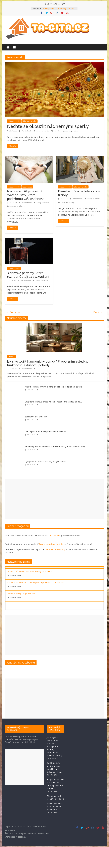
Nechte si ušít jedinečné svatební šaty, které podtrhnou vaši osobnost (25, 195)
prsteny (75, 131)
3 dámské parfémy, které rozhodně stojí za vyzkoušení (28, 275)
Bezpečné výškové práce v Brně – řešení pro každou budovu (53, 401)
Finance (11, 356)
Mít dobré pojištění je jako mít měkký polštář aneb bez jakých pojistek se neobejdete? (47, 569)
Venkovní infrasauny (55, 549)
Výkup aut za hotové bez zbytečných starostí (46, 461)
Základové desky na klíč (36, 416)
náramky (67, 131)
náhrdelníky (58, 131)
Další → (98, 312)
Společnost (27, 187)
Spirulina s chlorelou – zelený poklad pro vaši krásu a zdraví (35, 591)
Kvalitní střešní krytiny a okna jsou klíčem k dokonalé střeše (53, 386)
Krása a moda (13, 121)
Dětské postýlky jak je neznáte (21, 602)
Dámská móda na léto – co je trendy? (79, 193)
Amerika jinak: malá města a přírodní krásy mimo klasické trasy (55, 446)
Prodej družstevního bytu (51, 544)
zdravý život (55, 535)
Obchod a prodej (29, 121)
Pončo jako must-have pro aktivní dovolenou (46, 431)
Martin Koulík (26, 131)
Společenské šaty (67, 202)
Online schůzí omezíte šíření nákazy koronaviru (29, 580)
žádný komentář (41, 131)
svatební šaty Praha (17, 206)
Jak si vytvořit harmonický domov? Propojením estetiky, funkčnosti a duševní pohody (47, 363)
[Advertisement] (54, 499)
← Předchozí (13, 312)
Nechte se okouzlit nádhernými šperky (48, 126)
